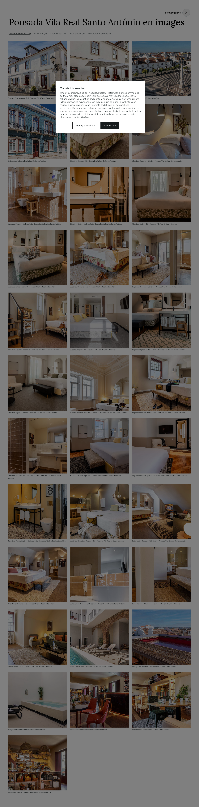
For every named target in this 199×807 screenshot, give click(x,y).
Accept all (110, 125)
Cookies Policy (84, 117)
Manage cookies (85, 125)
